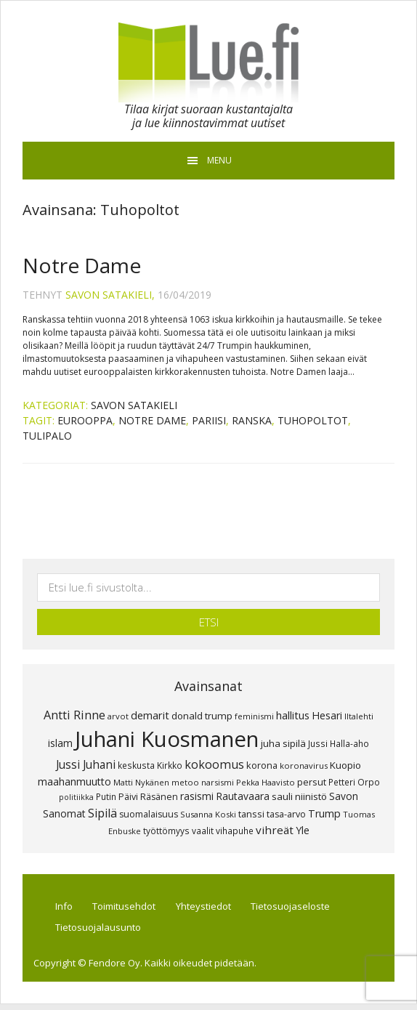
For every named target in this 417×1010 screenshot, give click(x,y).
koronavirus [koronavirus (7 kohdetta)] (304, 765)
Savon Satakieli (134, 405)
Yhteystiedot (214, 907)
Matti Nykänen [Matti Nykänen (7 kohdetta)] (141, 782)
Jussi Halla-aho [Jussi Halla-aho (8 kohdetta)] (338, 743)
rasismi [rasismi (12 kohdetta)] (197, 796)
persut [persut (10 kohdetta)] (311, 781)
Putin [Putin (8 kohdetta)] (106, 796)
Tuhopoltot (313, 420)
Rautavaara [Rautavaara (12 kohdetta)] (243, 796)
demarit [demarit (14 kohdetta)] (150, 715)
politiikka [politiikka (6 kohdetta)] (76, 797)
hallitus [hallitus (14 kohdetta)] (292, 715)
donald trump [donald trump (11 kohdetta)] (201, 715)
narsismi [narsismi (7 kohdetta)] (217, 782)
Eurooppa (85, 420)
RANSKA (252, 420)
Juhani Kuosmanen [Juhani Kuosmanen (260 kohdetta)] (167, 739)
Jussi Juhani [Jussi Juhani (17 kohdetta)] (86, 764)
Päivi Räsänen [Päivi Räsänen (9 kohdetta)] (148, 797)
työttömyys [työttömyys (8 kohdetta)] (166, 830)
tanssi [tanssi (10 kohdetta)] (251, 813)
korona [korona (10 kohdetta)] (262, 765)
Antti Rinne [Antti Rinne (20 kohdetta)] (74, 715)
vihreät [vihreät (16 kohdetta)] (274, 830)
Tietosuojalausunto (102, 931)
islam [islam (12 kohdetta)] (60, 743)
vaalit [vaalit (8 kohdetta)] (203, 830)
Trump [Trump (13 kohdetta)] (324, 813)
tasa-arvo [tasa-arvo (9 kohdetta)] (286, 814)
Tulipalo (47, 436)
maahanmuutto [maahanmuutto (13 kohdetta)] (74, 781)
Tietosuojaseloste (304, 907)
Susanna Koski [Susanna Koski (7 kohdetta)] (208, 814)
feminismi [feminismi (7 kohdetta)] (254, 716)
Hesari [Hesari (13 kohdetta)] (327, 715)
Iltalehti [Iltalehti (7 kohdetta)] (358, 716)
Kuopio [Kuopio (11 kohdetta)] (345, 765)
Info (68, 907)
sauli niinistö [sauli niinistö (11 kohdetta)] (299, 796)
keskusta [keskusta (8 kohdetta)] (136, 765)
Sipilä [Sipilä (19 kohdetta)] (102, 813)
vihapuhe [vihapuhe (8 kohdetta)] (235, 830)
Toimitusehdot (131, 907)
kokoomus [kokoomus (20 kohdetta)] (214, 764)
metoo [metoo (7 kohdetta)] (185, 782)
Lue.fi (208, 62)
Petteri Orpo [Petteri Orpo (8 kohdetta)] (354, 782)
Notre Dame (82, 265)
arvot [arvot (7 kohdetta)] (118, 716)
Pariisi (209, 420)
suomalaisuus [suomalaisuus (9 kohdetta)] (148, 814)
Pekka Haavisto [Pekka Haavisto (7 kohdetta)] (265, 782)
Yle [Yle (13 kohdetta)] (302, 830)
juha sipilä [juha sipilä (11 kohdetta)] (283, 743)
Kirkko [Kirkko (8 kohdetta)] (169, 765)
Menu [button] (219, 160)
